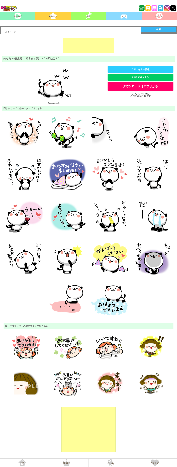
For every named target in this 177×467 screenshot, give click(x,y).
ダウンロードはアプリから (140, 86)
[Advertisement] (88, 45)
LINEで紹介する (140, 77)
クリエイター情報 (140, 69)
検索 (158, 29)
